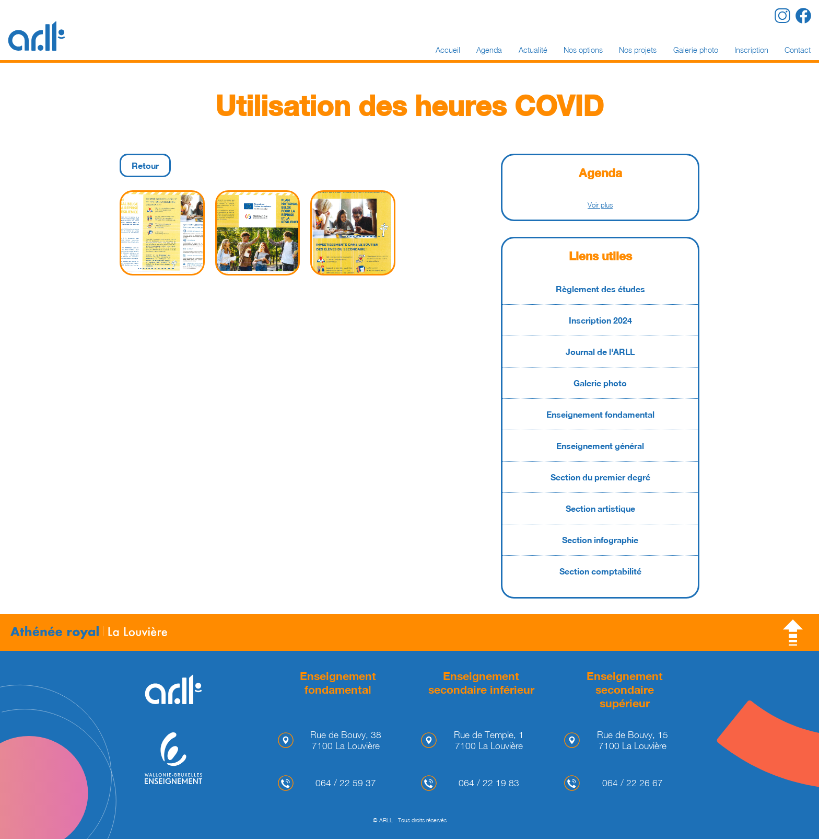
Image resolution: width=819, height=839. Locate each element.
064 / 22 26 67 (632, 782)
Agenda (489, 49)
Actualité (533, 49)
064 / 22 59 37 (345, 782)
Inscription (751, 49)
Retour (145, 165)
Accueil (448, 49)
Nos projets (638, 49)
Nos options (583, 49)
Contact (798, 49)
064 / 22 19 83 (489, 782)
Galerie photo (695, 49)
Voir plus (600, 205)
